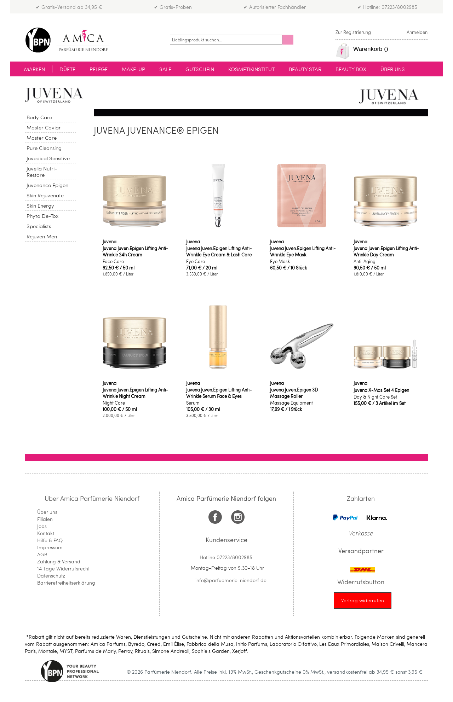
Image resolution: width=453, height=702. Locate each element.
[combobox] (226, 40)
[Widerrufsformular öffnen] (362, 600)
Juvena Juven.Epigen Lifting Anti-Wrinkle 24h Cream (135, 251)
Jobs (42, 526)
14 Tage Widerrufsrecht (63, 568)
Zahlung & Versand (58, 561)
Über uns (47, 512)
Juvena (109, 241)
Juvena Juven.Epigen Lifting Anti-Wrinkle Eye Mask (303, 251)
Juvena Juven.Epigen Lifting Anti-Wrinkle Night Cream (135, 393)
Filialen (45, 519)
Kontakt (45, 533)
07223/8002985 (234, 557)
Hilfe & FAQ (50, 540)
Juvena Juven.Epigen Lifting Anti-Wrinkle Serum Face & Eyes (219, 393)
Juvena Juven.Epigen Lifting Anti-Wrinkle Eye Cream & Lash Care (219, 251)
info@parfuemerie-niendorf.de (230, 580)
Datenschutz (51, 575)
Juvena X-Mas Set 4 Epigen (381, 390)
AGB (42, 554)
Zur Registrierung (353, 32)
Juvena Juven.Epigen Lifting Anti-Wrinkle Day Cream (386, 251)
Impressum (50, 547)
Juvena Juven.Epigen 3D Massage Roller (294, 393)
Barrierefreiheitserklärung (66, 582)
